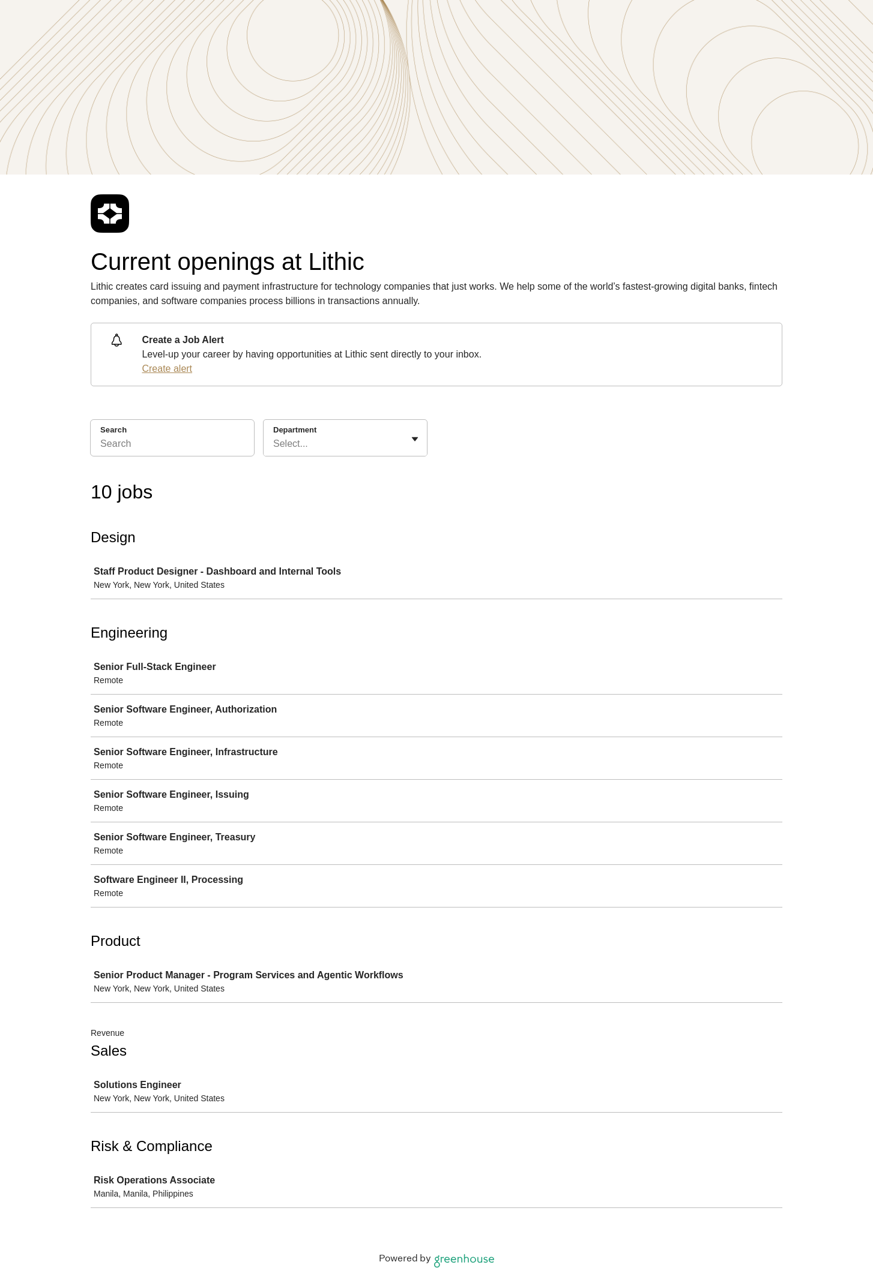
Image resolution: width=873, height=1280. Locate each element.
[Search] (172, 445)
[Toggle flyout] (415, 439)
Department (294, 429)
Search (113, 429)
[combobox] (274, 443)
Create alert (167, 368)
